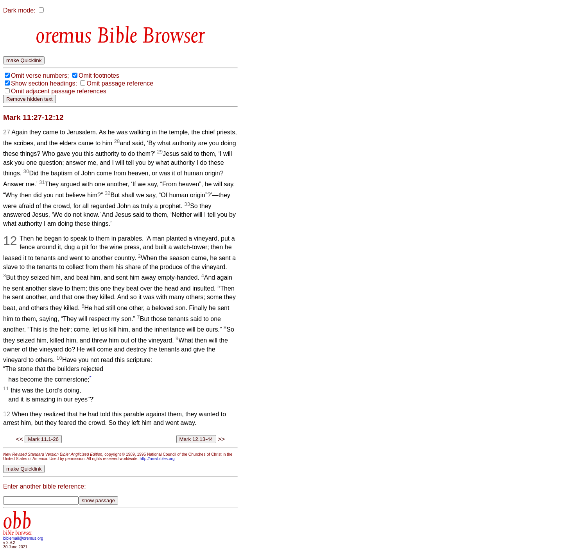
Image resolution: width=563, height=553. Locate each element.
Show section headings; (44, 83)
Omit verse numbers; (40, 75)
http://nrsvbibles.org (157, 459)
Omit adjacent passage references (58, 91)
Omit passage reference (119, 83)
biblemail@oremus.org (23, 538)
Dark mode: (19, 10)
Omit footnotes (99, 75)
